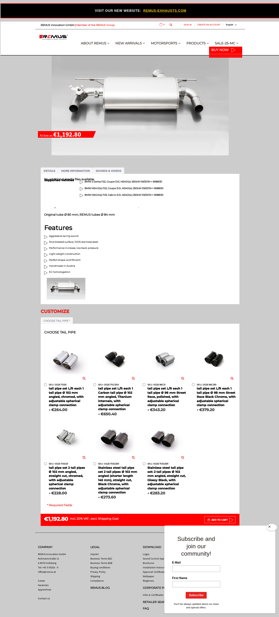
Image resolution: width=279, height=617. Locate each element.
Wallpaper (148, 576)
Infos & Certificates (153, 595)
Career (41, 580)
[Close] (271, 527)
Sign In (188, 24)
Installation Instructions (156, 567)
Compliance (97, 580)
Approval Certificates (154, 571)
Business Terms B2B (101, 563)
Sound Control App (153, 558)
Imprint (94, 554)
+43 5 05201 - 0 (50, 567)
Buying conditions (100, 567)
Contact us (44, 598)
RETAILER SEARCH (156, 602)
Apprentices (44, 589)
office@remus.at (47, 571)
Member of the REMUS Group (95, 25)
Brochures (148, 563)
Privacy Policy (98, 571)
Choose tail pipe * (57, 320)
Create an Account (208, 24)
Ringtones (148, 580)
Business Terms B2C (101, 558)
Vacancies (43, 585)
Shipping (95, 576)
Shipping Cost (108, 518)
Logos (146, 554)
